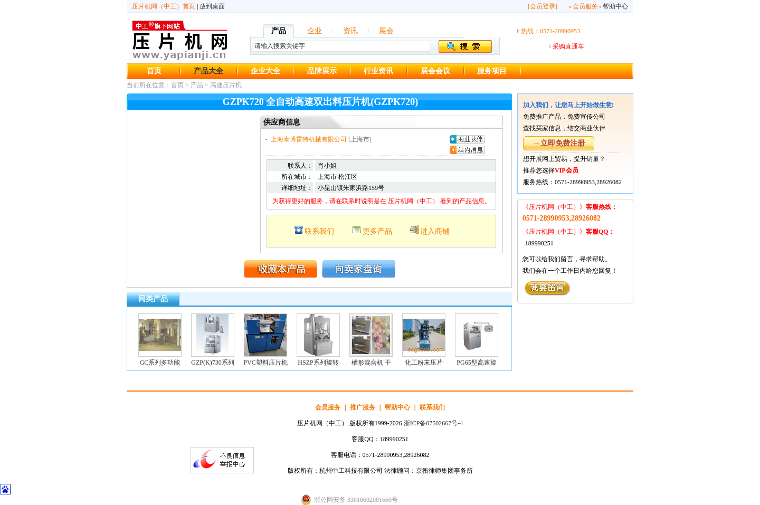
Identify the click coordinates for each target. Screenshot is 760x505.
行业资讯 (378, 71)
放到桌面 (212, 6)
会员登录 (542, 6)
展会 (386, 31)
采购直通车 (568, 46)
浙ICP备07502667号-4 (433, 423)
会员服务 (585, 6)
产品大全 (208, 71)
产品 (278, 31)
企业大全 (265, 71)
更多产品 (377, 231)
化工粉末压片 (424, 362)
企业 (314, 31)
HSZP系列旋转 (318, 362)
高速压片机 (226, 85)
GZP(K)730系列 (212, 362)
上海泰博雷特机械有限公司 (309, 139)
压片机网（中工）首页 (163, 6)
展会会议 (435, 71)
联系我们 (319, 231)
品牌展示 (322, 71)
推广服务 (362, 407)
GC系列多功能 (160, 362)
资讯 (350, 31)
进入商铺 (435, 231)
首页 (154, 71)
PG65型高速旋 (476, 362)
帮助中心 (615, 6)
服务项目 (492, 71)
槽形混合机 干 (371, 362)
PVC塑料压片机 (265, 362)
